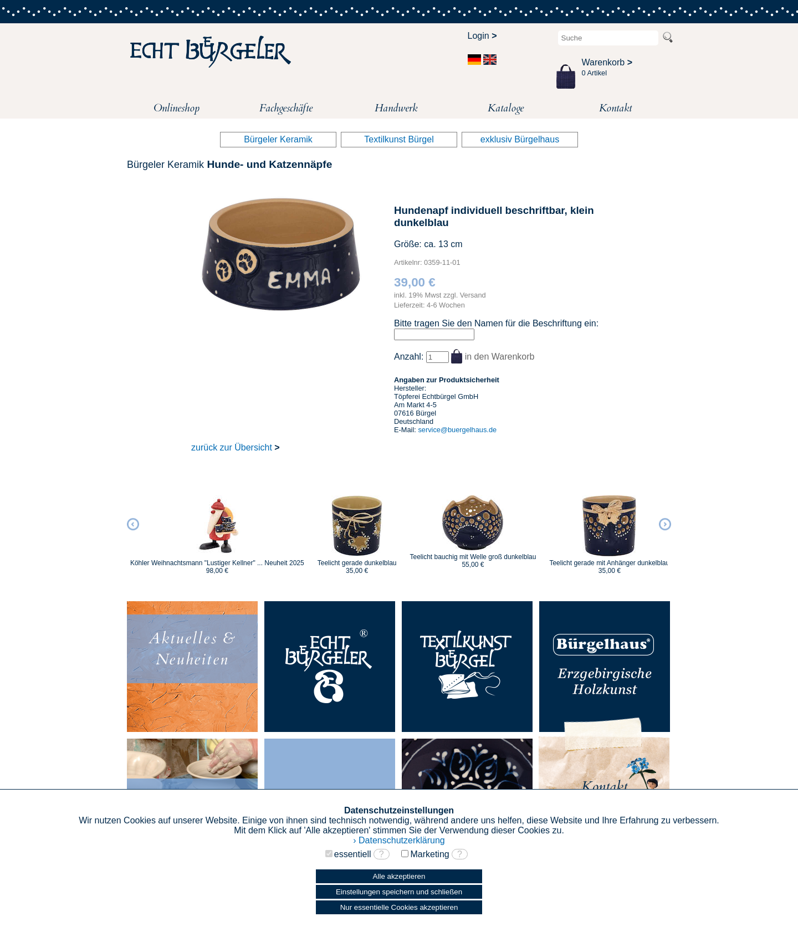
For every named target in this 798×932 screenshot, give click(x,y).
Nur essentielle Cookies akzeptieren (399, 907)
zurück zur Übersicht (235, 447)
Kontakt (615, 108)
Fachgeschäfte (286, 108)
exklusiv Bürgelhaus (519, 139)
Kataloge (506, 108)
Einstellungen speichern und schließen (399, 892)
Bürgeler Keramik (278, 139)
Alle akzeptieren (399, 876)
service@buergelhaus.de (457, 430)
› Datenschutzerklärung (398, 840)
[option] (217, 530)
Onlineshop (177, 108)
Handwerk (396, 108)
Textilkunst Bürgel (398, 139)
